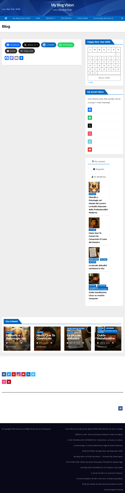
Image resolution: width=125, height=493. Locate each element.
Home (67, 429)
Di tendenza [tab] (99, 177)
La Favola (110, 440)
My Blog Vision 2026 (21, 18)
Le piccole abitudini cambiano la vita (75, 340)
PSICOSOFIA (66, 18)
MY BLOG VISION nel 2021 (113, 484)
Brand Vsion (93, 259)
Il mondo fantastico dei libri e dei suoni (91, 479)
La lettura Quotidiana (115, 479)
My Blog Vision (62, 4)
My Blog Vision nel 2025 (83, 456)
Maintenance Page (100, 445)
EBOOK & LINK (81, 434)
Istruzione (101, 285)
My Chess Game (116, 456)
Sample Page (118, 462)
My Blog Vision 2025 (115, 451)
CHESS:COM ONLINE (100, 429)
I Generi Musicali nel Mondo (97, 434)
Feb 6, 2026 (13, 343)
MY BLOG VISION (88, 451)
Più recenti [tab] (98, 161)
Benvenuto (74, 429)
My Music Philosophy (94, 462)
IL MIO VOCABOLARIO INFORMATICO (81, 440)
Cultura (92, 194)
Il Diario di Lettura (116, 434)
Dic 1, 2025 (43, 343)
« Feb (90, 82)
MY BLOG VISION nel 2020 (92, 484)
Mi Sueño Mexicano (115, 445)
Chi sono (112, 429)
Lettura (92, 262)
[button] (122, 18)
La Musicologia (79, 445)
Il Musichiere (101, 440)
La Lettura (119, 440)
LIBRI (38, 18)
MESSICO (49, 18)
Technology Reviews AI (103, 18)
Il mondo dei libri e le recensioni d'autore (107, 473)
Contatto (119, 429)
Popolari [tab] (98, 169)
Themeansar (46, 429)
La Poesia (89, 445)
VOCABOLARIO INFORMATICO (91, 467)
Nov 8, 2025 (105, 343)
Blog (89, 429)
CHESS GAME (82, 18)
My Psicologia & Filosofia (113, 490)
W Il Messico (109, 467)
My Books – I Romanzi (101, 456)
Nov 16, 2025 (74, 343)
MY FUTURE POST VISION (75, 462)
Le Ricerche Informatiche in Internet (98, 288)
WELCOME (118, 467)
